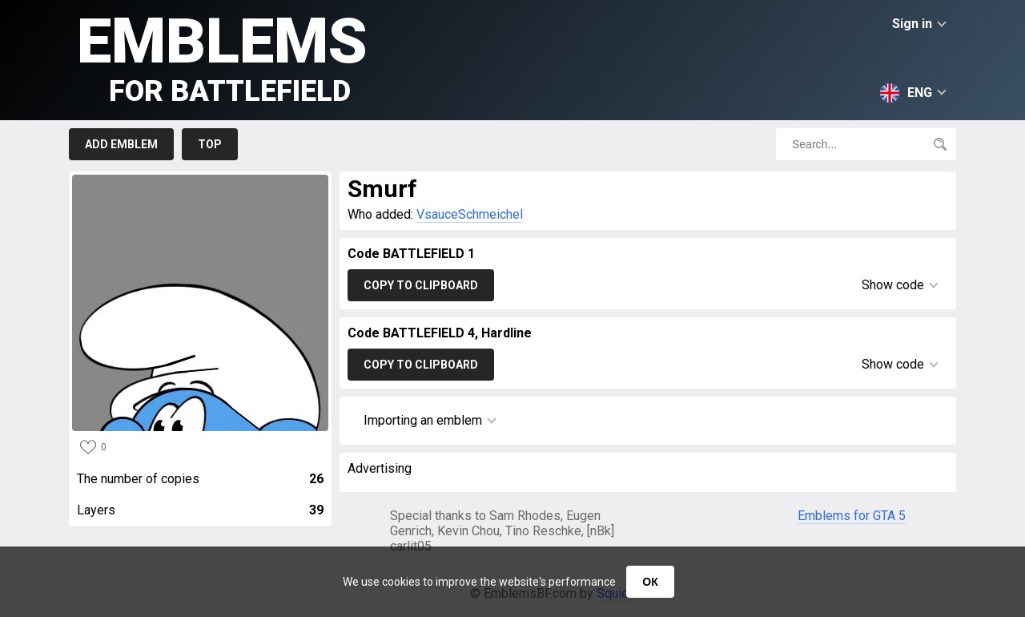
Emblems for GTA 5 (852, 515)
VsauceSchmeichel (469, 214)
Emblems (222, 56)
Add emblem (121, 144)
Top (210, 144)
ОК (649, 581)
